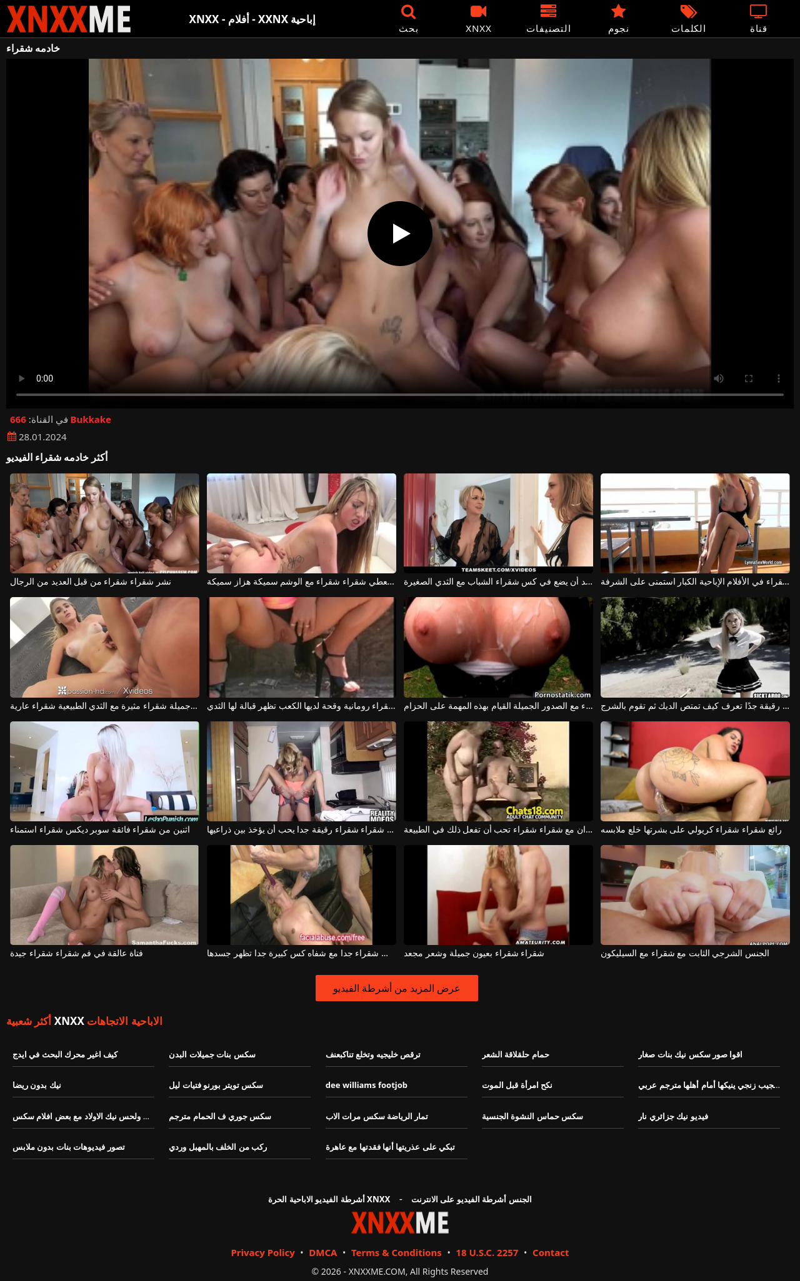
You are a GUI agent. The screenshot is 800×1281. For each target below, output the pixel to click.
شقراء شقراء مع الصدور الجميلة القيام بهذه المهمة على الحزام (498, 706)
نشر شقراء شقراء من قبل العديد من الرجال (90, 581)
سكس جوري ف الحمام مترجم (220, 1116)
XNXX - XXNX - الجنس (68, 19)
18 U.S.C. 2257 (487, 1252)
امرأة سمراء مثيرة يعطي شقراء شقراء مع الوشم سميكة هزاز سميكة (301, 581)
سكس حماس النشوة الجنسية (532, 1116)
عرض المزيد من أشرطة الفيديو (397, 988)
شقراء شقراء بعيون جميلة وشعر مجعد (474, 953)
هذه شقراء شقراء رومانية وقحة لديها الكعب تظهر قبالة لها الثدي (301, 706)
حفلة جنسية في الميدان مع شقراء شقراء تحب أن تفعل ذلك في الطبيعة (498, 829)
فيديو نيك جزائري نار (673, 1116)
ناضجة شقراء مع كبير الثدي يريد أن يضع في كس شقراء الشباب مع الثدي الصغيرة (498, 581)
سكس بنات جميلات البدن (212, 1054)
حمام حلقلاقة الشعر (515, 1054)
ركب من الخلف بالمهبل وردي (218, 1146)
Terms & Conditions (396, 1252)
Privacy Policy (262, 1252)
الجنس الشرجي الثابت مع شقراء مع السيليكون (685, 953)
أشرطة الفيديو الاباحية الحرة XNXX (329, 1199)
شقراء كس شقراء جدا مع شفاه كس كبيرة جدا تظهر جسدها (301, 953)
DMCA (323, 1252)
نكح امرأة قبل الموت (517, 1085)
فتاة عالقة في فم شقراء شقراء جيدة (76, 953)
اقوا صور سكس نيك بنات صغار (690, 1054)
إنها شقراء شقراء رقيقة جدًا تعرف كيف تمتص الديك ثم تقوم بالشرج (695, 706)
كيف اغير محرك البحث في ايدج (65, 1054)
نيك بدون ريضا (36, 1085)
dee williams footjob (367, 1085)
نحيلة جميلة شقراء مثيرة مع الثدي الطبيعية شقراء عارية (104, 706)
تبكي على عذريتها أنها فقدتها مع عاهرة (390, 1146)
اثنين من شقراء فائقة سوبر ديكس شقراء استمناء (99, 829)
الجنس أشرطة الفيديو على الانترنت (471, 1199)
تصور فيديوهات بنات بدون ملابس (68, 1146)
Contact (550, 1252)
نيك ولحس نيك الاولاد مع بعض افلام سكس (83, 1116)
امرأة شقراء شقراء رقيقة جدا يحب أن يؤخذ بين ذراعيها (301, 829)
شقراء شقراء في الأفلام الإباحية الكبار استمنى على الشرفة (695, 581)
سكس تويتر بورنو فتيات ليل (216, 1085)
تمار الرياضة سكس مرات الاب (377, 1116)
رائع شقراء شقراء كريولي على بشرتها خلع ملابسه (691, 829)
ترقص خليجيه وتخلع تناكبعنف (373, 1054)
